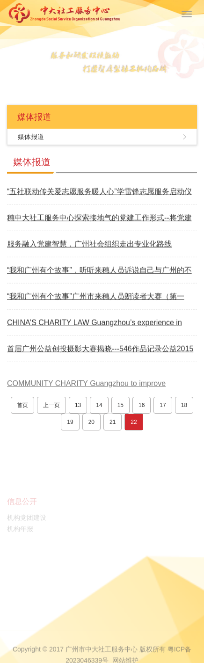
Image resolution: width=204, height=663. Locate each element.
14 (99, 405)
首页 (22, 405)
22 (134, 422)
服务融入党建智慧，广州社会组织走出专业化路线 (89, 244)
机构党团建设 (26, 525)
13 (78, 405)
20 (91, 422)
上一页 (51, 405)
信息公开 (22, 509)
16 (141, 405)
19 (70, 422)
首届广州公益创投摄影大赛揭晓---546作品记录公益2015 (100, 349)
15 (120, 405)
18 (184, 405)
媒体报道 (31, 136)
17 (163, 405)
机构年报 (20, 536)
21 (112, 422)
